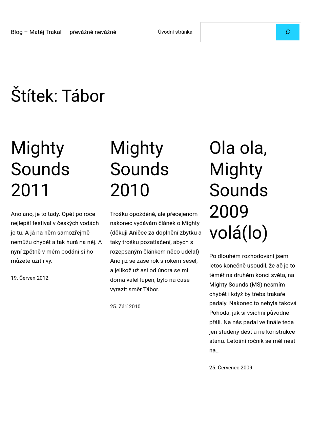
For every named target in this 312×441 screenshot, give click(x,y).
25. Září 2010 (125, 307)
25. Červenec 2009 (230, 368)
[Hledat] (287, 32)
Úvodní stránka (175, 32)
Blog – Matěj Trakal (36, 32)
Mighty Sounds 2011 (40, 169)
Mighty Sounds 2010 (139, 169)
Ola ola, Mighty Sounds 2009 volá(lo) (238, 190)
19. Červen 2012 (29, 278)
